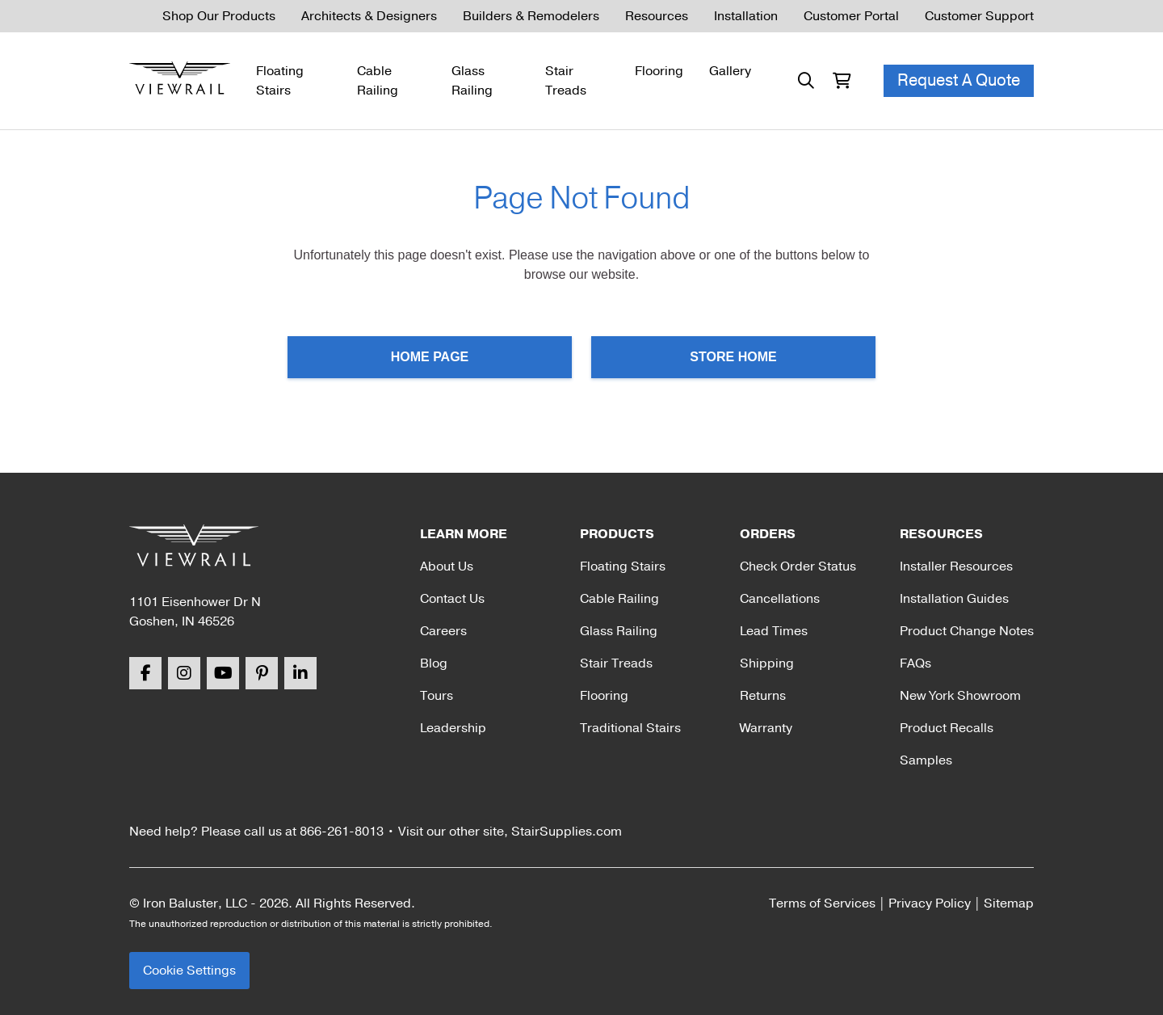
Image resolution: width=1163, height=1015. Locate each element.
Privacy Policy (929, 903)
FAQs (915, 663)
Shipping (767, 663)
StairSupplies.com (566, 831)
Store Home (733, 357)
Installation (746, 16)
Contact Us (452, 599)
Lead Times (774, 631)
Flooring (659, 71)
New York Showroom (960, 696)
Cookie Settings (189, 970)
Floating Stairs (280, 80)
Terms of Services (822, 903)
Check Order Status (798, 566)
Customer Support (979, 16)
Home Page (430, 357)
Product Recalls (946, 728)
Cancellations (780, 599)
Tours (436, 696)
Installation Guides (954, 599)
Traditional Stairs (630, 728)
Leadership (453, 728)
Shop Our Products (218, 16)
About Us (446, 566)
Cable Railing (377, 80)
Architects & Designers (369, 16)
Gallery (730, 71)
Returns (763, 696)
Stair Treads (565, 80)
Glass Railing (472, 80)
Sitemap (1009, 903)
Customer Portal (851, 16)
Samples (926, 760)
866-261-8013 (342, 831)
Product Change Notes (967, 631)
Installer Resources (956, 566)
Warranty (766, 728)
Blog (433, 663)
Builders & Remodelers (531, 16)
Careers (443, 631)
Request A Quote (958, 80)
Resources (656, 16)
